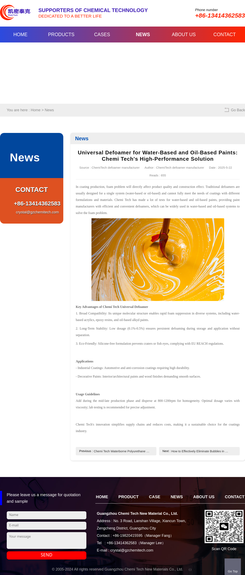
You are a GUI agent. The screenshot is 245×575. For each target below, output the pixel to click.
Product (128, 497)
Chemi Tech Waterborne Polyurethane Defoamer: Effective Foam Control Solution (122, 451)
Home (20, 34)
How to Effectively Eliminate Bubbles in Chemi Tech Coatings (200, 451)
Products (61, 34)
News (143, 34)
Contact (224, 34)
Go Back (238, 110)
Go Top (233, 571)
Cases (102, 34)
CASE (154, 497)
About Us (184, 34)
